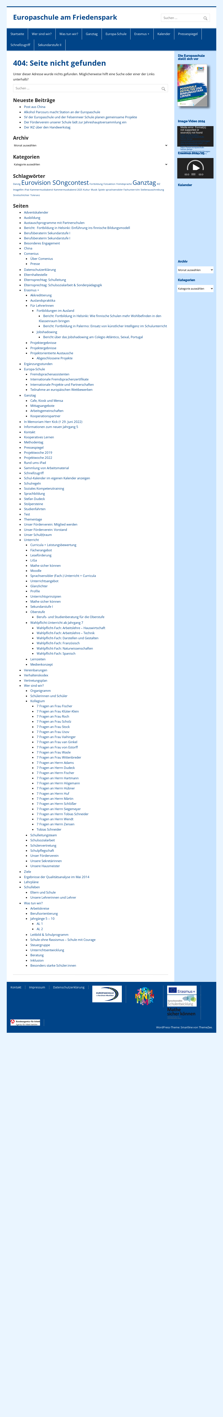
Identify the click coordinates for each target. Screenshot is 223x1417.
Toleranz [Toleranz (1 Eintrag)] (35, 195)
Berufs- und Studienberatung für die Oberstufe (70, 617)
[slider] (193, 174)
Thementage (33, 519)
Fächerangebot (41, 550)
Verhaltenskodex (36, 675)
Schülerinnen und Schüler (48, 696)
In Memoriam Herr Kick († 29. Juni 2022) (53, 422)
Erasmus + (141, 34)
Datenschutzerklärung (40, 269)
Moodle (35, 570)
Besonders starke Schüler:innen (53, 965)
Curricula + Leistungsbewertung (53, 545)
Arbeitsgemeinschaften (46, 411)
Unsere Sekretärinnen (46, 861)
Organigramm (40, 690)
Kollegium (37, 701)
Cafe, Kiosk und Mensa (46, 400)
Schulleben (32, 887)
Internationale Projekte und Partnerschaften (62, 384)
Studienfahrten (35, 509)
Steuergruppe (40, 945)
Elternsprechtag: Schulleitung (45, 280)
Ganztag (92, 34)
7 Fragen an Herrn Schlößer (57, 803)
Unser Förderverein (44, 855)
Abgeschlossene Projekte (55, 358)
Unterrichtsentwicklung (47, 950)
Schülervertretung (43, 845)
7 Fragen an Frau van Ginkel (57, 742)
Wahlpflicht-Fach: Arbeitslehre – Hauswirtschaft (71, 628)
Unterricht (31, 540)
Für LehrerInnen (42, 305)
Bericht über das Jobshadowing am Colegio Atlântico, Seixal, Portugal (93, 337)
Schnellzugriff (20, 45)
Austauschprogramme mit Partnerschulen (54, 223)
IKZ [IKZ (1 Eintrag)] (158, 184)
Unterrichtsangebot (44, 581)
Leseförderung (40, 555)
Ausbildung (32, 217)
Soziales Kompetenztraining (44, 488)
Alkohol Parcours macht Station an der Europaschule (62, 112)
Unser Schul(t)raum (38, 535)
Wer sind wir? (41, 34)
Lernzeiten (38, 659)
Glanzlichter (39, 586)
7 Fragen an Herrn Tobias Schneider (63, 814)
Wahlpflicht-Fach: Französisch (58, 643)
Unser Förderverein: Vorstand (45, 529)
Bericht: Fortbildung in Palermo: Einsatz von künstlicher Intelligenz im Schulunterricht (105, 326)
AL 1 (40, 923)
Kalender (163, 34)
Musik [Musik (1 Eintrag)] (94, 189)
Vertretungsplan (35, 680)
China (28, 248)
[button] (195, 168)
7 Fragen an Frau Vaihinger (56, 737)
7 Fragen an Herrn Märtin (55, 798)
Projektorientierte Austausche (51, 353)
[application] (195, 136)
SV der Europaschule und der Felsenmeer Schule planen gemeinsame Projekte (80, 117)
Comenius (31, 253)
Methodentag (33, 442)
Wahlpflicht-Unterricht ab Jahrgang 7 (56, 622)
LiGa (33, 560)
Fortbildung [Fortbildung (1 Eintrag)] (96, 184)
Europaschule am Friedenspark (65, 17)
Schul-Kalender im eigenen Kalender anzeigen (57, 478)
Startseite (17, 34)
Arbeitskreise (39, 908)
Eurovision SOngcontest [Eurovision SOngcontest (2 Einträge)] (55, 182)
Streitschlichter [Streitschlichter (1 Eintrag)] (21, 195)
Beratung (37, 955)
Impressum (37, 987)
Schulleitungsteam (43, 835)
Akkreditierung (41, 295)
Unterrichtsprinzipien (45, 596)
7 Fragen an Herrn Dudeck (56, 768)
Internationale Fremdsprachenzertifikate (59, 379)
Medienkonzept (41, 664)
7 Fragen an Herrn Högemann (58, 783)
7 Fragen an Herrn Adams (55, 762)
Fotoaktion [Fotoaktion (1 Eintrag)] (109, 184)
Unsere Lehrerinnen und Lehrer (53, 897)
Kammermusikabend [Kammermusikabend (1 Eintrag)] (41, 189)
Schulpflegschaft (42, 850)
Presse (35, 264)
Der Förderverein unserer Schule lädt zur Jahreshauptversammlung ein (75, 122)
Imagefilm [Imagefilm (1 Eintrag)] (18, 189)
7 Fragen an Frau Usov (53, 732)
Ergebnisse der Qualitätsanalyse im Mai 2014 (56, 877)
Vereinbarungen (35, 670)
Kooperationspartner (45, 416)
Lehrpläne (31, 882)
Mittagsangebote (42, 405)
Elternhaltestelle (35, 274)
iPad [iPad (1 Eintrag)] (26, 189)
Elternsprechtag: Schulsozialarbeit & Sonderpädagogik (63, 285)
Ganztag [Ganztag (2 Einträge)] (144, 182)
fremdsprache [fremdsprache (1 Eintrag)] (124, 184)
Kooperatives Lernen (39, 437)
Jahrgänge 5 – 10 (42, 918)
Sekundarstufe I (41, 606)
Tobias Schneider (49, 829)
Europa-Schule (116, 34)
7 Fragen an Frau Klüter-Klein (58, 711)
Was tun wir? (68, 34)
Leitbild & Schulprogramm (49, 934)
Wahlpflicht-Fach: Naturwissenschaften (65, 648)
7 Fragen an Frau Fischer (54, 706)
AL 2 (40, 929)
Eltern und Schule (43, 892)
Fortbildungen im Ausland (55, 310)
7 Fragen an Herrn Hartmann (58, 778)
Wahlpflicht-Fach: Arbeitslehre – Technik (66, 633)
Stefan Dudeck (34, 499)
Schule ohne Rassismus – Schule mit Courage (62, 939)
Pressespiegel (188, 34)
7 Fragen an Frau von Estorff (57, 747)
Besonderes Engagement (42, 243)
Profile (35, 591)
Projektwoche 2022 (38, 457)
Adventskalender (36, 212)
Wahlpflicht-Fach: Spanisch (56, 653)
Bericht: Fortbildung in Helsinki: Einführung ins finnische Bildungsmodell (77, 228)
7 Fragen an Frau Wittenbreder (59, 757)
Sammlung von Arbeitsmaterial (46, 468)
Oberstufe (37, 612)
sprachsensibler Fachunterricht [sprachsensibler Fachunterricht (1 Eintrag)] (123, 189)
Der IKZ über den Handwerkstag (47, 127)
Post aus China (34, 107)
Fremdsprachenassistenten (49, 374)
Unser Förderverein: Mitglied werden (50, 524)
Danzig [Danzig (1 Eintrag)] (16, 184)
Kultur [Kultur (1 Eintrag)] (86, 189)
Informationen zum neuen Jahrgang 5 (51, 427)
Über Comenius (41, 258)
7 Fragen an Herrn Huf (53, 793)
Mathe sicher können (45, 565)
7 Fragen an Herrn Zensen (55, 824)
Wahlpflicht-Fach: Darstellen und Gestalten (67, 638)
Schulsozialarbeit (42, 840)
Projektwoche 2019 (38, 452)
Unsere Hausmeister (45, 866)
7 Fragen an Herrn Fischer (55, 773)
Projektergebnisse (43, 343)
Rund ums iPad (35, 463)
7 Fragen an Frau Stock (53, 727)
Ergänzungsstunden (38, 364)
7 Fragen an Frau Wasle (54, 752)
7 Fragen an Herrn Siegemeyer (59, 809)
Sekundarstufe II (49, 45)
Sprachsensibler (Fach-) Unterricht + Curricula (63, 576)
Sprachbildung (34, 493)
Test (27, 514)
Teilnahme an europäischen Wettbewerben (61, 389)
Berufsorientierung (44, 913)
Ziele (27, 871)
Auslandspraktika (42, 300)
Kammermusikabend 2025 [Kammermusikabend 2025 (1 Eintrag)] (68, 189)
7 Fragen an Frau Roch (53, 716)
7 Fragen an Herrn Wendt (55, 819)
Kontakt (29, 432)
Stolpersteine (33, 504)
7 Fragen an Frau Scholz (54, 721)
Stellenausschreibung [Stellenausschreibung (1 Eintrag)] (152, 189)
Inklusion (37, 960)
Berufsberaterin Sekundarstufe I (47, 233)
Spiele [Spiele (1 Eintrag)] (101, 189)
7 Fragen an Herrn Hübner (56, 788)
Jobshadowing (47, 332)
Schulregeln (32, 483)
